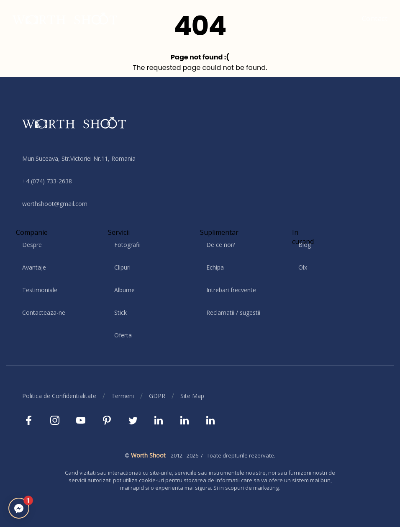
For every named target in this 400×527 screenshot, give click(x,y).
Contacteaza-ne (43, 312)
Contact (375, 18)
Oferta (123, 335)
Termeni (122, 396)
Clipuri (122, 267)
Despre (32, 245)
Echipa (215, 267)
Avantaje (34, 267)
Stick (120, 312)
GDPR (157, 396)
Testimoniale (39, 290)
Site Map (192, 396)
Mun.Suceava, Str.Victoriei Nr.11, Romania (79, 158)
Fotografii (127, 245)
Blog (304, 245)
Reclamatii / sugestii (233, 312)
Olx (302, 267)
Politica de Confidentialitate (59, 396)
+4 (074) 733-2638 (47, 181)
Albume (124, 290)
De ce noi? (220, 245)
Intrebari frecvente (231, 290)
